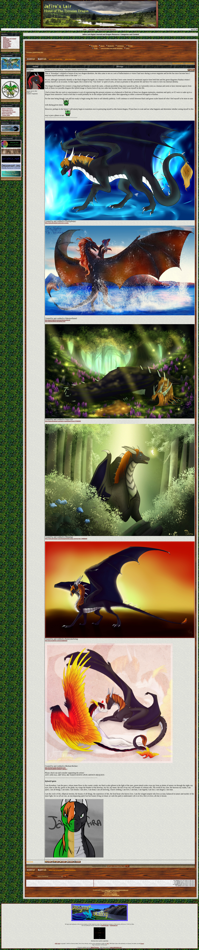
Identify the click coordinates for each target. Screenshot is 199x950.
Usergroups (119, 46)
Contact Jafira (6, 115)
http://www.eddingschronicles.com (120, 890)
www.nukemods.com (116, 947)
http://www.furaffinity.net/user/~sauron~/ (56, 769)
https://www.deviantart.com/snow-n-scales (57, 223)
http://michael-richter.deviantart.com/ (55, 767)
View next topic (189, 63)
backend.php (105, 925)
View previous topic (177, 63)
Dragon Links (7, 45)
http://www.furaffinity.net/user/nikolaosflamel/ (57, 320)
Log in (126, 48)
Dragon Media (7, 46)
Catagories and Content (9, 38)
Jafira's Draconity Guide (9, 112)
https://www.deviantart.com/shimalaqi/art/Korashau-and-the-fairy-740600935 (66, 538)
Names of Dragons (7, 108)
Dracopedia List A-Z (7, 110)
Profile (95, 48)
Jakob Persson (108, 890)
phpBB (108, 891)
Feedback (5, 47)
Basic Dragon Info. (7, 113)
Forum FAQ (93, 46)
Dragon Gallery (7, 43)
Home (84, 29)
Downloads (92, 29)
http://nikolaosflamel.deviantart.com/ (55, 321)
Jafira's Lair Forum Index (56, 59)
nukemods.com (115, 895)
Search (101, 46)
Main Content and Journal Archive (106, 29)
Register (129, 46)
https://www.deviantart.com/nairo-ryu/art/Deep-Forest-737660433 (63, 421)
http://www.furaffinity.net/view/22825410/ (56, 640)
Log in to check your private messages (111, 48)
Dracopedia (6, 42)
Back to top (30, 861)
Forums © (196, 900)
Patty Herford (114, 894)
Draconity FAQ (7, 41)
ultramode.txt (113, 925)
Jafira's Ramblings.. (70, 59)
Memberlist (110, 46)
